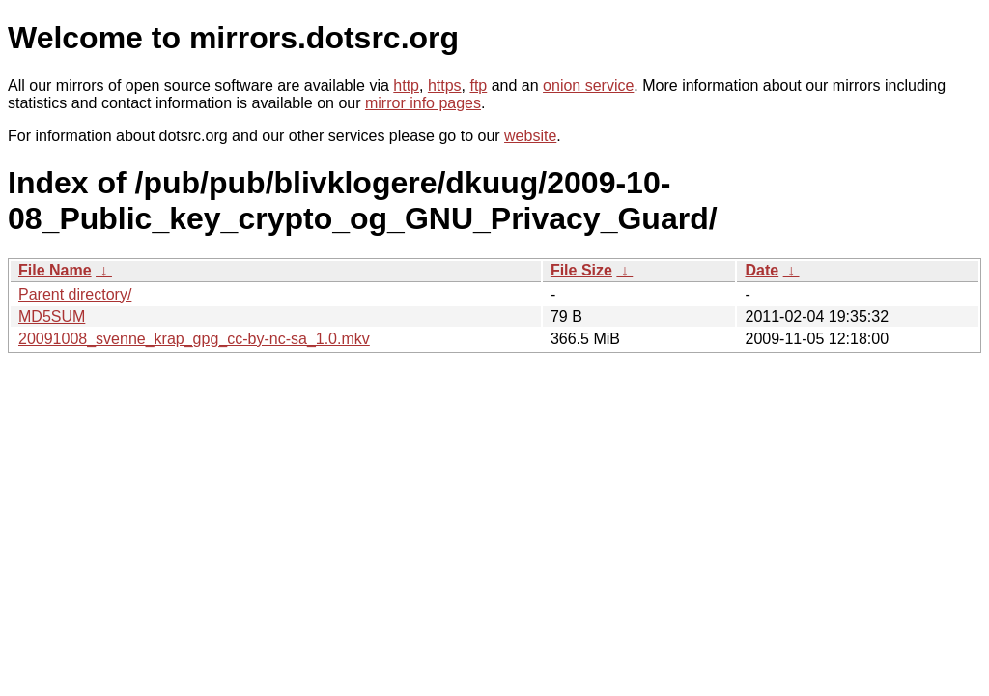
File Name (55, 270)
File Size (581, 270)
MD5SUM (51, 316)
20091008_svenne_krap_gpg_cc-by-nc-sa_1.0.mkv (194, 339)
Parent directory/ (74, 294)
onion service (588, 85)
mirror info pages (423, 103)
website (530, 136)
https (445, 85)
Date (761, 270)
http (406, 85)
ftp (478, 85)
